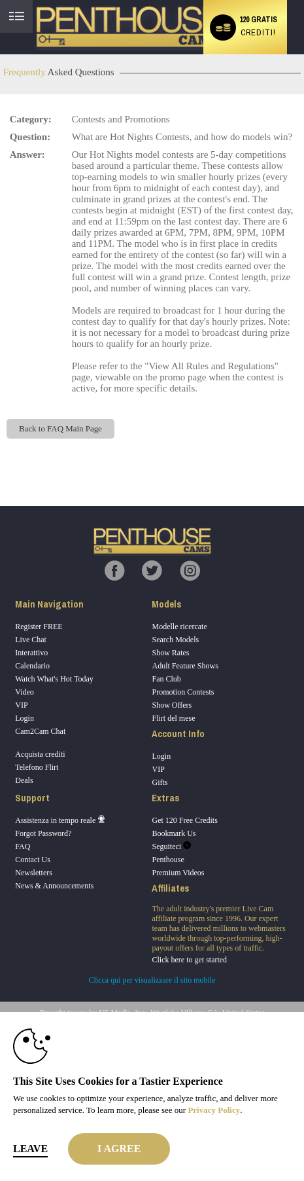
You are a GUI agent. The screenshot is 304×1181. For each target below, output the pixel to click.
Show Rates (170, 652)
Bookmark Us (173, 833)
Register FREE (38, 626)
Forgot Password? (43, 833)
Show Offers (172, 705)
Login (24, 718)
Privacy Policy (214, 1110)
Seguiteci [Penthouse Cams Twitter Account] (171, 846)
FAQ (22, 846)
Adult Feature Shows (185, 665)
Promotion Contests (183, 692)
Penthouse (168, 859)
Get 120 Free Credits (184, 820)
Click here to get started (189, 959)
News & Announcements (54, 885)
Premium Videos (178, 872)
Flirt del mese (173, 718)
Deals (24, 780)
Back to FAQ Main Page (60, 428)
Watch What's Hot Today (54, 678)
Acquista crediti (40, 754)
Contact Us (32, 859)
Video (24, 692)
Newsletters (33, 872)
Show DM (0, 457)
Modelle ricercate (179, 626)
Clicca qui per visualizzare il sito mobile (152, 980)
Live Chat (30, 639)
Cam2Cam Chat (40, 731)
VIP (21, 705)
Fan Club (166, 678)
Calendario (32, 665)
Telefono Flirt (36, 767)
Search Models (175, 639)
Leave (30, 1148)
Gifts (159, 782)
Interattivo (31, 652)
